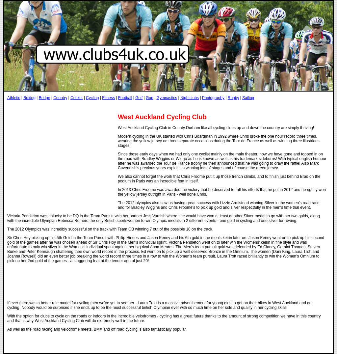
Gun (149, 97)
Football (125, 97)
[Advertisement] (127, 106)
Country (60, 97)
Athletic (13, 97)
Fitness (108, 97)
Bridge (44, 97)
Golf (139, 97)
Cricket (76, 97)
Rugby (233, 97)
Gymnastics (167, 97)
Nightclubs (189, 97)
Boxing (29, 97)
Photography (213, 97)
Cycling (92, 97)
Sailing (248, 97)
